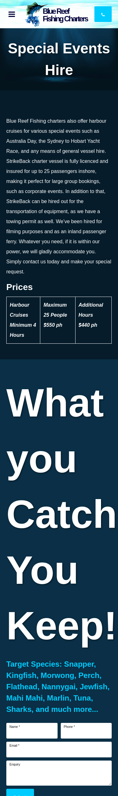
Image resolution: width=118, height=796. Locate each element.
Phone (69, 727)
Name (14, 727)
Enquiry (14, 764)
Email (14, 745)
